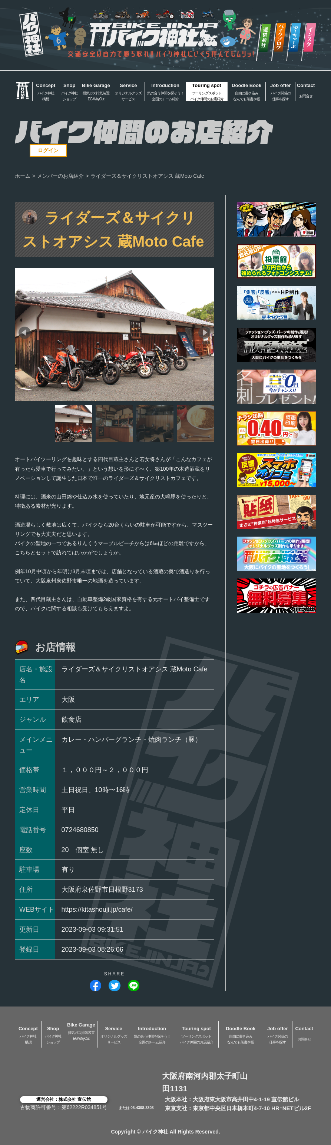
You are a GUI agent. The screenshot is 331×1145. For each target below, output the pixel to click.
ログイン (48, 150)
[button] (25, 333)
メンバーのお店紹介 (60, 176)
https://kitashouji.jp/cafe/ (97, 909)
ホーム (22, 176)
